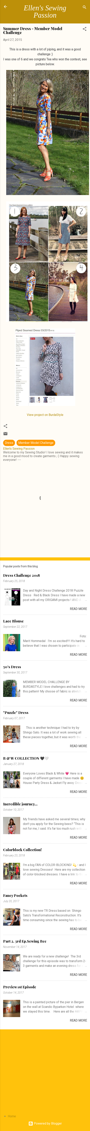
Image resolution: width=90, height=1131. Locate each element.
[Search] (84, 8)
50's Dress (12, 666)
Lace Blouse (13, 621)
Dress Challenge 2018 (21, 575)
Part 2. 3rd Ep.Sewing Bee (24, 941)
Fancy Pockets (15, 895)
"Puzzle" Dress (15, 712)
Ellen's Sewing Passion (45, 11)
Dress (9, 443)
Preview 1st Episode (19, 987)
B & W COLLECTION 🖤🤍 (26, 758)
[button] (84, 30)
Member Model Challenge (35, 443)
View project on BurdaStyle (45, 415)
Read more (78, 609)
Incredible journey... (20, 804)
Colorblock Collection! (22, 849)
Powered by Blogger (45, 1123)
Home (12, 1116)
